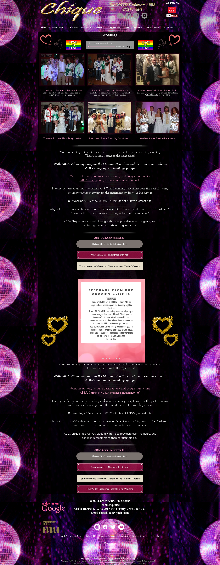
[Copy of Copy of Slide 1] (109, 358)
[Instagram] (120, 16)
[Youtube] (144, 16)
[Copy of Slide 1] (106, 358)
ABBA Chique (88, 180)
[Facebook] (128, 16)
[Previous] (80, 320)
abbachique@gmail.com (114, 512)
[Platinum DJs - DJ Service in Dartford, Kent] (109, 244)
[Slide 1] (103, 358)
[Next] (142, 320)
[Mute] (127, 46)
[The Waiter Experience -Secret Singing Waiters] (110, 489)
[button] (62, 76)
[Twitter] (136, 16)
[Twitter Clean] (113, 527)
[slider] (130, 47)
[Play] (89, 47)
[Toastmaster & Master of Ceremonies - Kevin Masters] (110, 266)
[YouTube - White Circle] (121, 527)
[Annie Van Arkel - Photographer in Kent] (110, 255)
